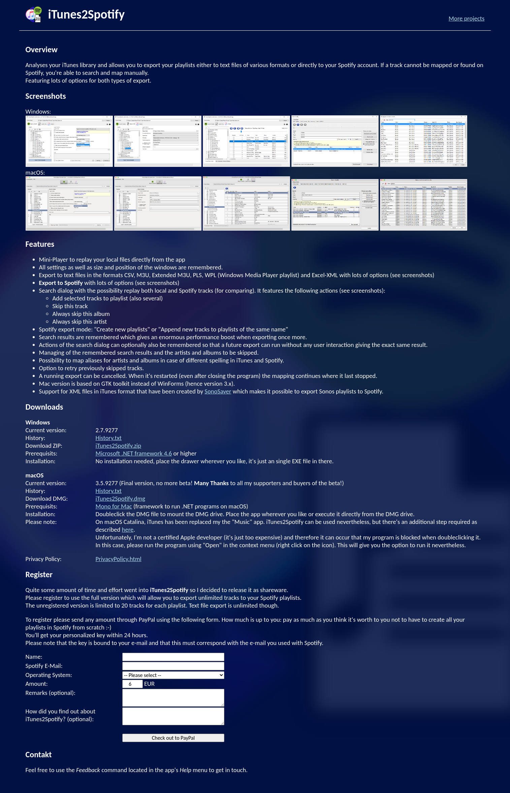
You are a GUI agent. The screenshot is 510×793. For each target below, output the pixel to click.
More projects (467, 18)
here (128, 529)
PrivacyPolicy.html (118, 559)
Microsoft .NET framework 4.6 (133, 453)
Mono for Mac (113, 506)
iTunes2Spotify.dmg (120, 498)
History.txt (108, 438)
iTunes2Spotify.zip (118, 445)
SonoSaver (217, 391)
